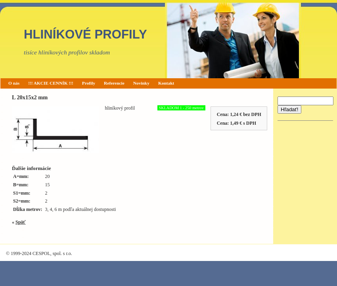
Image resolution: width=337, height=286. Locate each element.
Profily (88, 83)
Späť (20, 222)
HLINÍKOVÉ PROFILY (85, 34)
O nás (13, 83)
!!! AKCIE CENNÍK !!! (50, 83)
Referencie (114, 83)
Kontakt (166, 83)
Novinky (141, 83)
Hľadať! (289, 109)
